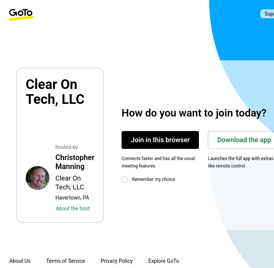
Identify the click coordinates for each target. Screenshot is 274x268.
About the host (73, 208)
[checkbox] (126, 179)
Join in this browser (160, 140)
